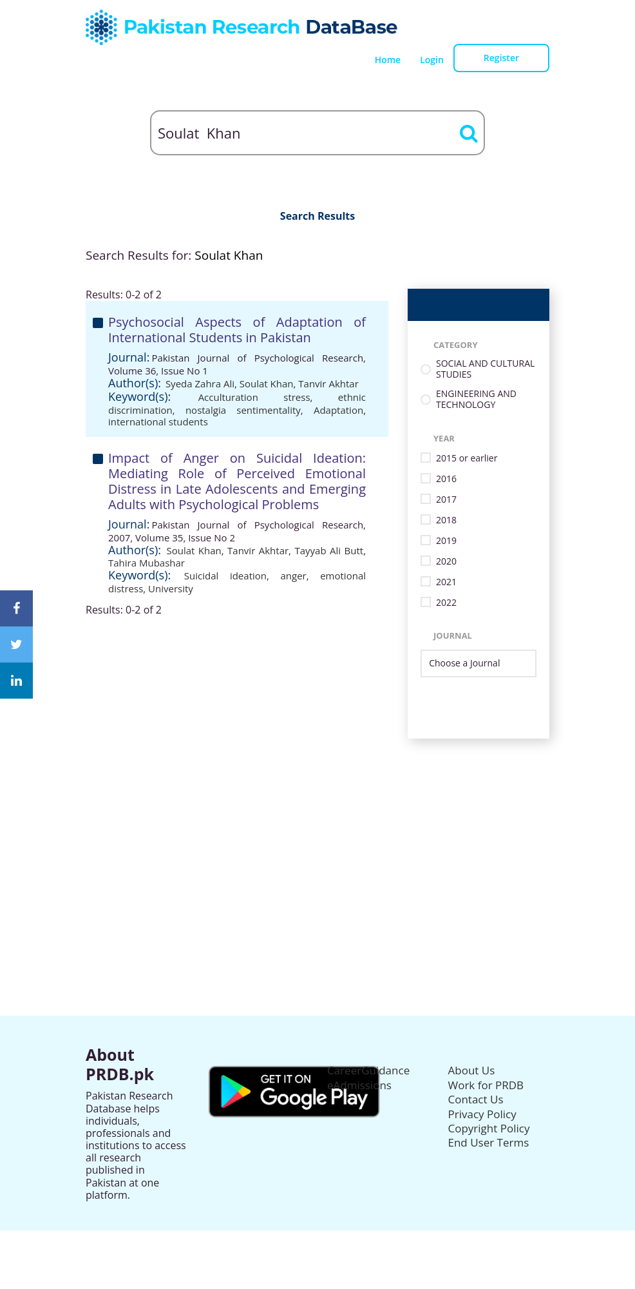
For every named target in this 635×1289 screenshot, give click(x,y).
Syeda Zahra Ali (200, 383)
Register (501, 58)
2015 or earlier (466, 458)
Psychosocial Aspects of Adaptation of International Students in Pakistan (237, 329)
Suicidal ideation (225, 575)
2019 (446, 541)
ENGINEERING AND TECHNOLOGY (476, 400)
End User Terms (488, 1142)
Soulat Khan (267, 383)
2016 (446, 479)
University (170, 588)
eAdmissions (359, 1085)
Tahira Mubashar (146, 562)
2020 (446, 561)
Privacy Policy (482, 1114)
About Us (471, 1070)
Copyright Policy (489, 1128)
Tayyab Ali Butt (328, 550)
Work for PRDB (486, 1085)
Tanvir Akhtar (328, 383)
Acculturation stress (254, 397)
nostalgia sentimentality (243, 409)
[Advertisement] (317, 829)
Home (388, 59)
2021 (446, 582)
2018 (446, 520)
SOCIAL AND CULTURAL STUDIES (485, 369)
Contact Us (476, 1099)
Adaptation (338, 409)
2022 (446, 602)
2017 (446, 499)
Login (432, 59)
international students (158, 421)
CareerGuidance (368, 1070)
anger (293, 575)
